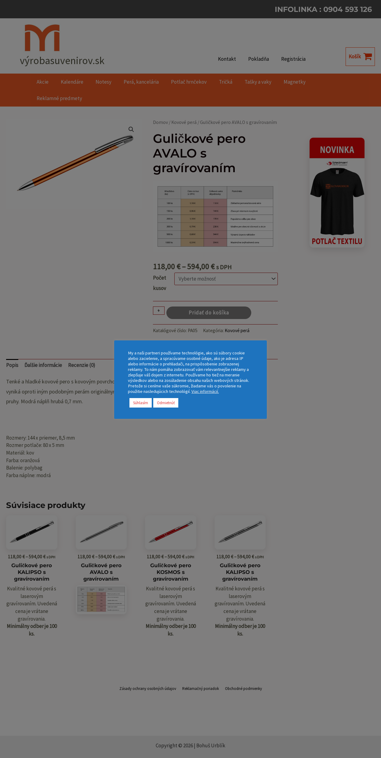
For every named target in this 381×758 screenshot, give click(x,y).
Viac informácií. (205, 391)
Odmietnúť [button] (166, 402)
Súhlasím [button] (140, 402)
